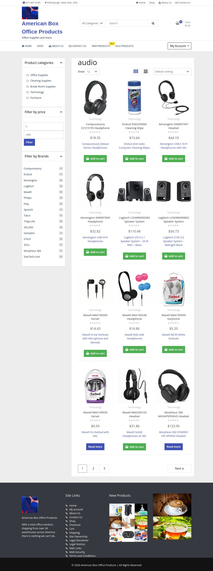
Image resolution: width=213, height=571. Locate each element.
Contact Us (182, 2)
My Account (178, 46)
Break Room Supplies (43, 86)
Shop (152, 2)
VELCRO (28, 226)
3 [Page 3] (104, 468)
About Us (165, 2)
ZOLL (27, 244)
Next (178, 468)
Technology (95, 119)
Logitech (29, 185)
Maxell (28, 191)
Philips (28, 197)
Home (140, 2)
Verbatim (29, 232)
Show (81, 71)
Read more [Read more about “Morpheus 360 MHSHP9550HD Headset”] (174, 446)
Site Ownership (78, 535)
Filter (29, 142)
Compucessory (32, 168)
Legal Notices (77, 543)
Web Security (77, 550)
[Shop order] (172, 71)
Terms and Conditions (82, 554)
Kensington (30, 180)
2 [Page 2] (93, 468)
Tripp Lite (29, 220)
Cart (71, 527)
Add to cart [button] (97, 158)
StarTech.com (32, 255)
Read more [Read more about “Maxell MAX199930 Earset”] (95, 446)
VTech (27, 238)
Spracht (28, 209)
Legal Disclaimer (79, 539)
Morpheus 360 (32, 250)
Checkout (75, 523)
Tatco (27, 215)
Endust (28, 174)
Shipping (74, 531)
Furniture (36, 97)
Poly (26, 203)
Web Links (75, 546)
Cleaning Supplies (40, 80)
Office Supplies (39, 75)
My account (76, 508)
